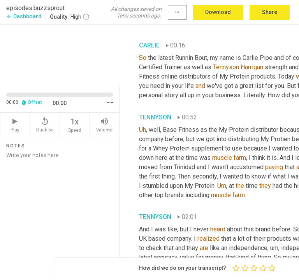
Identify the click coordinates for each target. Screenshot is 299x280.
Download (218, 12)
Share (269, 12)
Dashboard (24, 16)
